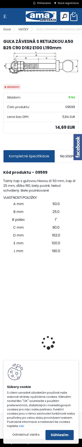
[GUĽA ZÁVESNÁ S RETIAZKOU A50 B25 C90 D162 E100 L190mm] (41, 62)
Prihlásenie (44, 3)
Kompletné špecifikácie (29, 156)
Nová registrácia (68, 3)
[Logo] (41, 16)
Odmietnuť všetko (26, 435)
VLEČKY (23, 29)
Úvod (7, 29)
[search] (64, 16)
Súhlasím (59, 434)
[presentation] (5, 335)
